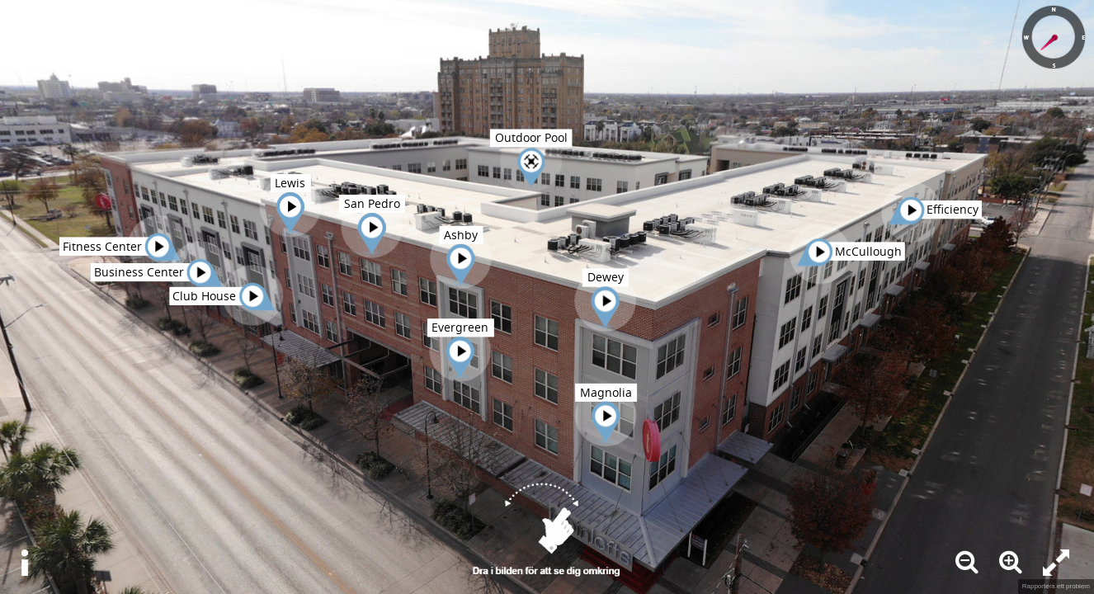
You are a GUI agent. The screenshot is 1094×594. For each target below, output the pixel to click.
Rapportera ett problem (1056, 586)
